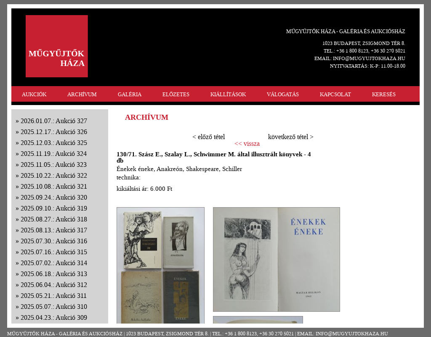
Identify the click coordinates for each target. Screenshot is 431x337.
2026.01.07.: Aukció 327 (54, 120)
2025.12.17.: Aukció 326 (54, 131)
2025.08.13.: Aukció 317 (54, 230)
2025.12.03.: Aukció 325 (54, 142)
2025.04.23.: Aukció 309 (54, 317)
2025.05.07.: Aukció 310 (54, 306)
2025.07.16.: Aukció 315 (54, 251)
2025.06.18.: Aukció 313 (54, 273)
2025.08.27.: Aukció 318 (54, 219)
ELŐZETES (175, 94)
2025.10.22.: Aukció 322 (54, 175)
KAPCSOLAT (335, 94)
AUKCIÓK (34, 94)
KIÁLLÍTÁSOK (228, 94)
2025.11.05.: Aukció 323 (54, 164)
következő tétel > (291, 136)
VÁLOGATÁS (283, 94)
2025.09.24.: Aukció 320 (54, 197)
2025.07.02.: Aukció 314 (54, 262)
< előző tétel (208, 136)
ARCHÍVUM (82, 94)
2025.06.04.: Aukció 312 (54, 284)
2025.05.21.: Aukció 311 (54, 295)
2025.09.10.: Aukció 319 (54, 208)
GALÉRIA (129, 94)
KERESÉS (384, 94)
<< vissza (247, 143)
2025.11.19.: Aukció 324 (54, 153)
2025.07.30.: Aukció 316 (54, 241)
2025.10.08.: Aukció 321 (54, 186)
